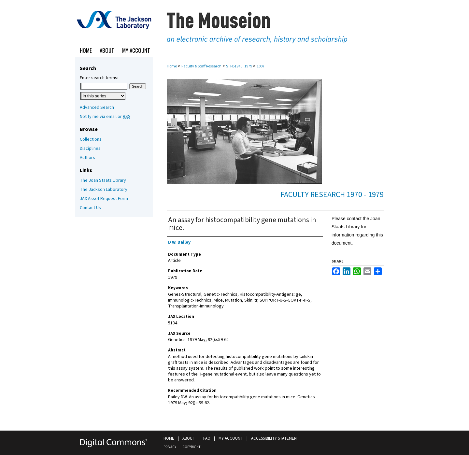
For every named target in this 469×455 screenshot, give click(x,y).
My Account (231, 438)
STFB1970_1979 (239, 66)
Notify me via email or (105, 116)
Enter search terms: (99, 78)
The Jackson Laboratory (103, 189)
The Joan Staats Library (103, 180)
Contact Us (90, 208)
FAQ (206, 438)
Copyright (191, 447)
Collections (91, 139)
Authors (87, 157)
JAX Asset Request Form (104, 198)
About (188, 438)
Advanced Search (97, 107)
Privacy (169, 447)
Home (172, 66)
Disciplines (90, 148)
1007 (260, 66)
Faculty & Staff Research (201, 66)
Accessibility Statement (275, 438)
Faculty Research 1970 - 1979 (332, 194)
